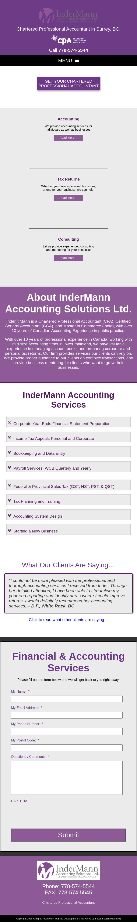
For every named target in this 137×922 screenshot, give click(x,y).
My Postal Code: (25, 740)
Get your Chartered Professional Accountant (68, 83)
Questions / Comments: (30, 756)
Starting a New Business (33, 529)
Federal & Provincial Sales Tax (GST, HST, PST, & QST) (61, 484)
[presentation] (43, 813)
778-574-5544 (73, 50)
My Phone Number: (27, 724)
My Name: (20, 691)
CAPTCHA (19, 801)
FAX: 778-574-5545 (68, 892)
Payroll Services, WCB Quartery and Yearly (49, 466)
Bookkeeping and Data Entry (36, 451)
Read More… (68, 137)
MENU (68, 60)
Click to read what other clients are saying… (68, 619)
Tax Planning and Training (34, 499)
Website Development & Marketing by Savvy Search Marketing (88, 918)
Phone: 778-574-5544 (68, 886)
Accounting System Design (35, 514)
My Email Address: (26, 708)
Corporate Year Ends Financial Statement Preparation (59, 421)
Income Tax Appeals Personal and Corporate (51, 436)
